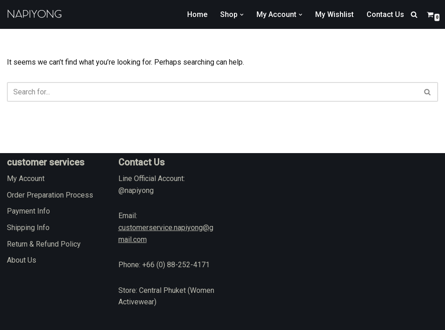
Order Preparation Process (50, 195)
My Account (25, 178)
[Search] (414, 14)
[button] (242, 14)
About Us (21, 260)
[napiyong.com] (34, 14)
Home (197, 14)
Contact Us (385, 14)
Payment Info (28, 211)
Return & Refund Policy (44, 244)
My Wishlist (334, 14)
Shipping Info (28, 227)
